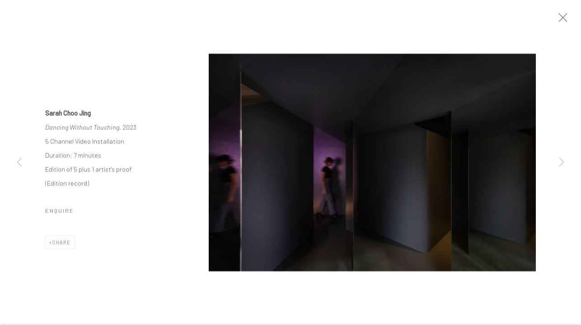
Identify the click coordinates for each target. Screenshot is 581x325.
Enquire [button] (59, 211)
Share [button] (61, 243)
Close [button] (560, 20)
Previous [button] (19, 162)
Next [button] (561, 162)
